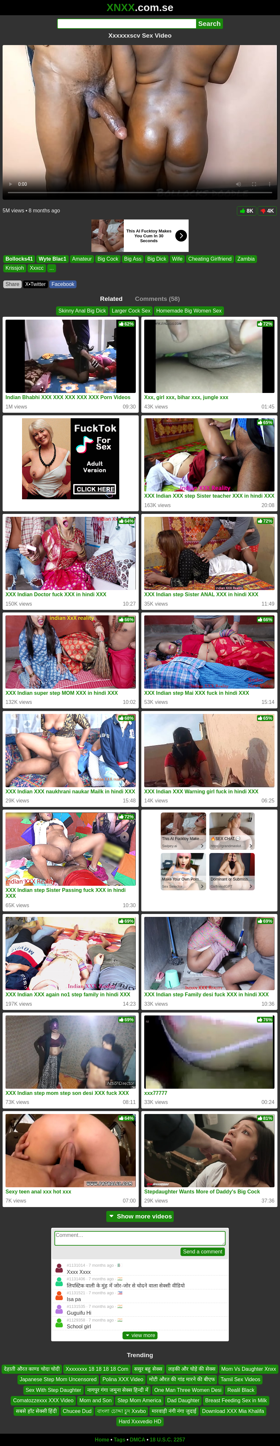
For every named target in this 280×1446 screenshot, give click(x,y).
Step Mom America (139, 1400)
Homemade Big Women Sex (189, 311)
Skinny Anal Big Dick (82, 311)
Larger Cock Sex (131, 311)
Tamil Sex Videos (240, 1379)
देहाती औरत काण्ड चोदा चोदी (32, 1369)
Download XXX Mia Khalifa (233, 1411)
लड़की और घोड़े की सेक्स (192, 1369)
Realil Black (240, 1390)
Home (102, 1439)
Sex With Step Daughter (53, 1390)
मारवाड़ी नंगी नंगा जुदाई (174, 1411)
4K (267, 211)
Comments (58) (157, 298)
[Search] (126, 23)
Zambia (246, 259)
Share (12, 284)
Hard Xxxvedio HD (140, 1421)
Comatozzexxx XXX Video (43, 1400)
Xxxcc (37, 268)
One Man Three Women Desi (188, 1390)
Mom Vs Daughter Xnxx (248, 1369)
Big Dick (156, 259)
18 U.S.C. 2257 (167, 1439)
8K (246, 211)
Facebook (63, 284)
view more (140, 1335)
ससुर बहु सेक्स (148, 1369)
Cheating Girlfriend (209, 259)
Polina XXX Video (122, 1379)
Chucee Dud (77, 1411)
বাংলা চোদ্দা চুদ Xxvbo (121, 1411)
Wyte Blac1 (52, 259)
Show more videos (140, 1216)
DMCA (137, 1439)
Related (111, 298)
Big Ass (132, 259)
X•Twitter (35, 284)
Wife (177, 259)
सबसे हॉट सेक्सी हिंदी (36, 1411)
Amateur (82, 259)
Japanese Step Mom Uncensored (58, 1379)
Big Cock (108, 259)
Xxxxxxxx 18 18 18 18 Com (96, 1369)
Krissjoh (15, 268)
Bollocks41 (19, 259)
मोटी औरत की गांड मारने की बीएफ (182, 1379)
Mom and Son (95, 1400)
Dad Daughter (183, 1400)
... (52, 268)
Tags (119, 1439)
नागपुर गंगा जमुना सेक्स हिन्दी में (117, 1390)
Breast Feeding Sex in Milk (236, 1400)
